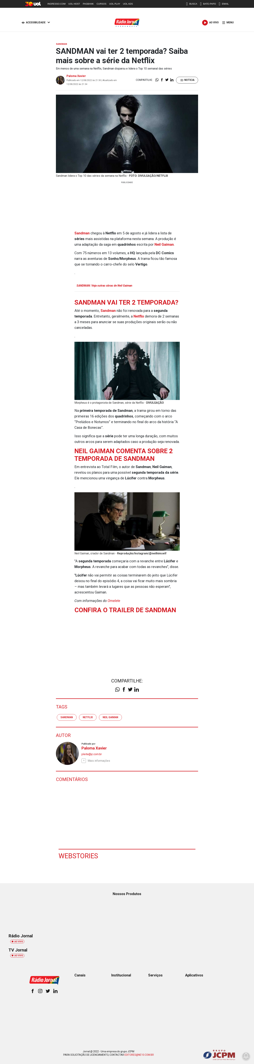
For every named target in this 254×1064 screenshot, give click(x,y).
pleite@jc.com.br (91, 754)
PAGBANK (88, 3)
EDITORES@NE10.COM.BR (139, 1054)
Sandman (67, 717)
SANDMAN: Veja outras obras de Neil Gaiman (104, 285)
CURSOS (101, 3)
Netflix (88, 717)
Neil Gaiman (110, 717)
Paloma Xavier (76, 76)
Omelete (114, 601)
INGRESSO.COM (56, 3)
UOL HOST (74, 3)
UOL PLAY (114, 3)
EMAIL (224, 4)
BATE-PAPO (208, 4)
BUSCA (191, 4)
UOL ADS (128, 3)
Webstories (78, 856)
